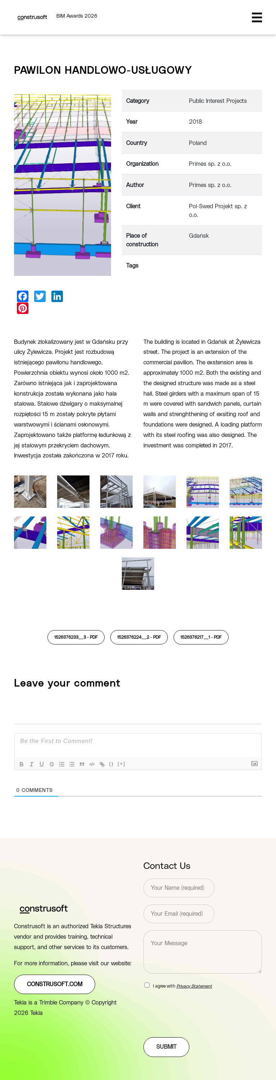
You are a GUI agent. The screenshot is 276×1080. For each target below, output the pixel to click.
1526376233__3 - (76, 637)
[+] (121, 763)
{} (111, 763)
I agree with (182, 986)
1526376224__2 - (139, 637)
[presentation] (198, 1025)
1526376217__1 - (201, 637)
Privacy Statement (194, 986)
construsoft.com (54, 984)
